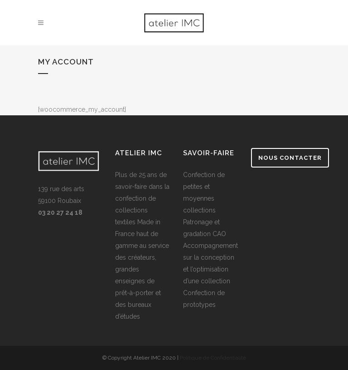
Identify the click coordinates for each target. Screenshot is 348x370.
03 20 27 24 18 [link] (60, 212)
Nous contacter (290, 157)
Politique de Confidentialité (213, 358)
